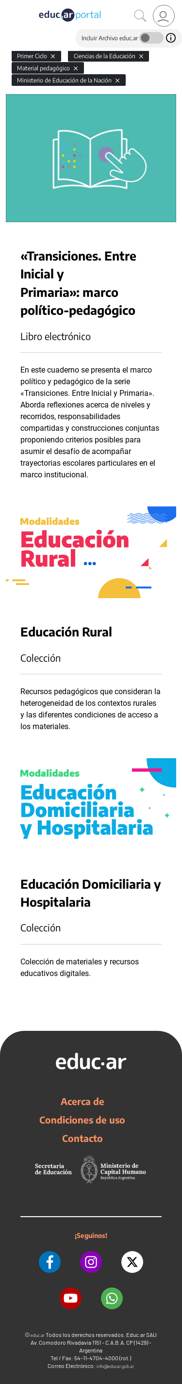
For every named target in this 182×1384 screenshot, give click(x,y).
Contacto (82, 1138)
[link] (164, 16)
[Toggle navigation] (8, 5)
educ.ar (38, 1335)
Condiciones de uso (82, 1119)
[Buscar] (140, 16)
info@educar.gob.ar (115, 1366)
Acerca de (82, 1101)
